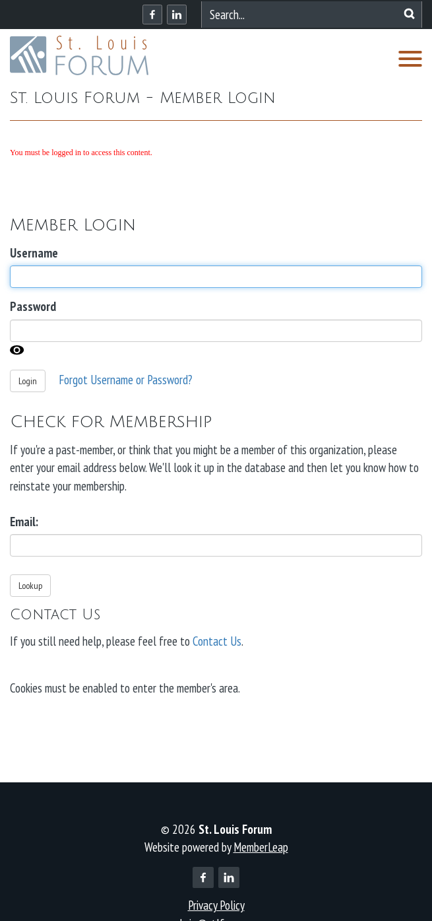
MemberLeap (260, 847)
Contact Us (217, 641)
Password (33, 306)
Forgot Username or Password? (125, 379)
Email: (24, 521)
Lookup (30, 586)
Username (34, 253)
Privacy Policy (216, 905)
